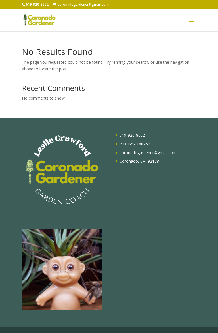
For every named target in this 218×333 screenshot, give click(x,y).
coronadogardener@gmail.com (148, 152)
